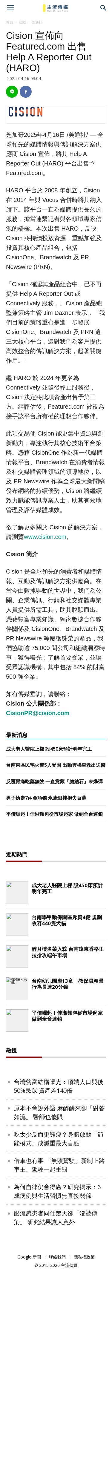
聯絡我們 (57, 1257)
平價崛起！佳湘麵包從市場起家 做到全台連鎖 (54, 814)
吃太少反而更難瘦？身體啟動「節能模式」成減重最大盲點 (58, 1138)
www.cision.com (45, 537)
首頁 (9, 22)
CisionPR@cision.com (38, 713)
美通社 (37, 22)
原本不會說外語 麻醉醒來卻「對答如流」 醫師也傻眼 (59, 1112)
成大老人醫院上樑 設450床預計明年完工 (49, 749)
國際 (22, 22)
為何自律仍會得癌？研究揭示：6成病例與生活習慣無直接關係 (57, 1191)
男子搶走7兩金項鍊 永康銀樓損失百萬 (46, 798)
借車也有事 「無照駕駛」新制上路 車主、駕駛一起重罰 (59, 1165)
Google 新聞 (29, 1257)
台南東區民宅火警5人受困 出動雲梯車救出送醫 (55, 765)
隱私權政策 (84, 1257)
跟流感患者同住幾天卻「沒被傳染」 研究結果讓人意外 (55, 1217)
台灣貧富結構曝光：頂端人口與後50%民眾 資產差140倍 (58, 1086)
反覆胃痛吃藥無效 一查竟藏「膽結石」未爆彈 (54, 781)
